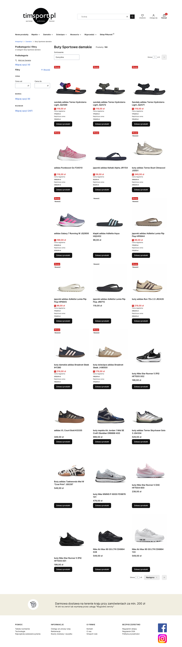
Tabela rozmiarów (22, 629)
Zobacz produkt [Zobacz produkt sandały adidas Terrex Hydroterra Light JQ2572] (102, 124)
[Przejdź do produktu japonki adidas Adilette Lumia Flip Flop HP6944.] (149, 213)
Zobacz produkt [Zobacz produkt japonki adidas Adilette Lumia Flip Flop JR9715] (102, 321)
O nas (89, 631)
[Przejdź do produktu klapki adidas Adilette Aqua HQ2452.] (110, 213)
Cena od (18, 81)
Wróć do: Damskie (23, 60)
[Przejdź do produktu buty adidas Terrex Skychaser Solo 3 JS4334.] (149, 410)
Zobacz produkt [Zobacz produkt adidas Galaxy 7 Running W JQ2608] (63, 255)
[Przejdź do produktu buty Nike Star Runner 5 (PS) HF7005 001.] (71, 534)
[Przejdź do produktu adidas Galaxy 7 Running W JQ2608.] (71, 213)
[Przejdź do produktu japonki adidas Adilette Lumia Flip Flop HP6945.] (71, 279)
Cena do (38, 81)
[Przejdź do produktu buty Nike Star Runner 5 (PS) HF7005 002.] (149, 349)
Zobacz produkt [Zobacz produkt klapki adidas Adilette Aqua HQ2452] (102, 255)
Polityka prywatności (131, 634)
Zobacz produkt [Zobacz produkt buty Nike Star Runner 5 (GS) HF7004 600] (141, 505)
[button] (132, 16)
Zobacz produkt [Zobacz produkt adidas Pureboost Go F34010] (63, 190)
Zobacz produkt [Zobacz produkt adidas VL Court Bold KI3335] (63, 442)
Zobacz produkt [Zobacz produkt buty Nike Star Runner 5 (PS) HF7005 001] (63, 569)
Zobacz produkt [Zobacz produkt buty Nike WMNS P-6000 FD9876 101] (102, 505)
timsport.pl (18, 41)
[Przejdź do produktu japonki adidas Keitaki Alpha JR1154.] (110, 148)
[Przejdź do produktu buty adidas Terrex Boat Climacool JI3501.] (149, 148)
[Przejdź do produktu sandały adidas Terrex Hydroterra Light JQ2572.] (110, 82)
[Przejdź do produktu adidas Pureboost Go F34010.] (71, 148)
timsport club (92, 634)
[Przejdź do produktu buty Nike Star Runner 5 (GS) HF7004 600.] (149, 465)
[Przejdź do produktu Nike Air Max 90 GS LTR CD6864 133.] (149, 529)
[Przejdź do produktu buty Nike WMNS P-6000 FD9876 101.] (110, 470)
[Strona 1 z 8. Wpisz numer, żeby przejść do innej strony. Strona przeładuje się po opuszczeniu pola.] (155, 57)
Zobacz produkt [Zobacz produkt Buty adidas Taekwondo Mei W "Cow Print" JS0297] (63, 505)
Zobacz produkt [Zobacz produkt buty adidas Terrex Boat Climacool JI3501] (141, 190)
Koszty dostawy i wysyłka (61, 634)
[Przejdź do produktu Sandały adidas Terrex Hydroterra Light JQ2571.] (149, 82)
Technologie (20, 631)
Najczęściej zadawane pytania (27, 634)
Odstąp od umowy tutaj (60, 629)
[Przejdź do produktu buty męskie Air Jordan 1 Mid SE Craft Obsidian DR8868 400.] (110, 410)
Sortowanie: (59, 52)
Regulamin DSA (128, 631)
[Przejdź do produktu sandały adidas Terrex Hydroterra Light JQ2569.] (71, 82)
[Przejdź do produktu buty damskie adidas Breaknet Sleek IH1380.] (71, 345)
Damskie (29, 41)
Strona (150, 57)
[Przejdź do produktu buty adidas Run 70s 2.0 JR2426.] (149, 279)
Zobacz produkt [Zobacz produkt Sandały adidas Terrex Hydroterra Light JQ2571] (141, 124)
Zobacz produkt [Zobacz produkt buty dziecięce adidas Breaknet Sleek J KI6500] (102, 387)
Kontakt (90, 629)
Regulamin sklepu (129, 629)
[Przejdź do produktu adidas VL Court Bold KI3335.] (71, 410)
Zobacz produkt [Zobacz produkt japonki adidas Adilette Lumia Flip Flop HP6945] (63, 321)
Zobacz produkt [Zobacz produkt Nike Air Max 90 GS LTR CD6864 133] (141, 569)
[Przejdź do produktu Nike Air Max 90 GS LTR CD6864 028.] (110, 529)
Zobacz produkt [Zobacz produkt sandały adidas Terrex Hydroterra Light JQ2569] (63, 124)
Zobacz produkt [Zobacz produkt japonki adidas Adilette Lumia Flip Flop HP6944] (141, 255)
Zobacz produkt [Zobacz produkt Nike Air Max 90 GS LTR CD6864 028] (102, 569)
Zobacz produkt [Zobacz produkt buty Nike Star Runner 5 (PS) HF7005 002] (141, 387)
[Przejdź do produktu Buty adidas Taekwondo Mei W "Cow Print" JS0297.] (71, 463)
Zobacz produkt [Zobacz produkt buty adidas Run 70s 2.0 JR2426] (141, 321)
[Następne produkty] (152, 577)
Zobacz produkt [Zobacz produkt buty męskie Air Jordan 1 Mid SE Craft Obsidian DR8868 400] (102, 442)
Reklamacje (55, 631)
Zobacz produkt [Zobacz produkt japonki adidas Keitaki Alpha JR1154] (102, 190)
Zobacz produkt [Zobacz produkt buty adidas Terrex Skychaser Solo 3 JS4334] (141, 442)
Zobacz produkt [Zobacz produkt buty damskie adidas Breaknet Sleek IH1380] (63, 387)
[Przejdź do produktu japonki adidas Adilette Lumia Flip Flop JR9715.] (110, 279)
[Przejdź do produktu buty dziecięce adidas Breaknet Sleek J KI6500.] (110, 345)
